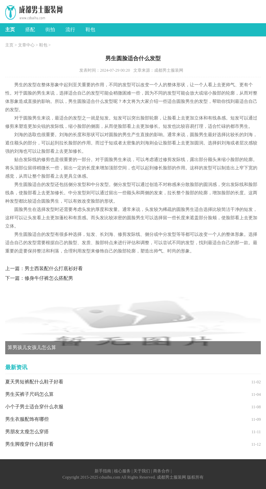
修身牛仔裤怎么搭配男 (49, 278)
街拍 (50, 29)
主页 (10, 29)
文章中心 (26, 45)
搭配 (30, 29)
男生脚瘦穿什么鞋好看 (29, 444)
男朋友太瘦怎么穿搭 (27, 431)
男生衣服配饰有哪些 (27, 419)
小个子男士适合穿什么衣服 (34, 406)
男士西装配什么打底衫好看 (54, 268)
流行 (70, 29)
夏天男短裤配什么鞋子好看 (34, 381)
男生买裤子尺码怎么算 (29, 394)
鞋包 (90, 29)
